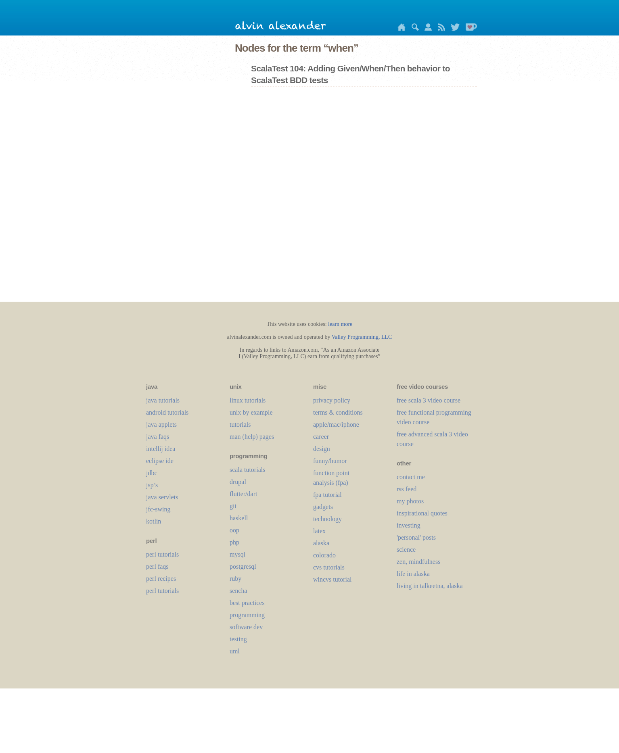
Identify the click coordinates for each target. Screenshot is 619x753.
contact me (411, 476)
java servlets (162, 497)
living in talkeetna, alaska (430, 585)
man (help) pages (252, 436)
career (321, 436)
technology (327, 518)
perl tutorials (162, 554)
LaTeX (319, 531)
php (234, 542)
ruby (235, 578)
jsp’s (152, 485)
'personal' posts (416, 537)
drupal (238, 481)
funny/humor (330, 460)
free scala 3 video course (428, 400)
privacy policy (331, 400)
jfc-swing (158, 509)
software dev (246, 627)
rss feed (406, 489)
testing (238, 639)
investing (408, 525)
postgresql (243, 566)
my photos (410, 501)
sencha (238, 590)
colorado (324, 555)
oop (234, 530)
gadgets (323, 506)
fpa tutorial (327, 494)
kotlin (153, 521)
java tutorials (163, 400)
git (233, 506)
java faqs (157, 436)
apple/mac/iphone (336, 424)
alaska (321, 543)
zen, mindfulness (418, 561)
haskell (239, 518)
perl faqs (157, 566)
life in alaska (413, 573)
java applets (161, 424)
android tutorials (167, 412)
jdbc (151, 472)
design (321, 448)
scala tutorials (247, 469)
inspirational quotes (422, 513)
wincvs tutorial (332, 579)
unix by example (251, 412)
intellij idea (160, 448)
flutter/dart (243, 493)
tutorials (240, 424)
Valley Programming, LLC (362, 337)
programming (247, 614)
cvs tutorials (329, 567)
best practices (247, 602)
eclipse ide (160, 460)
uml (235, 651)
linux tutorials (248, 400)
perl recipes (161, 578)
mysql (237, 554)
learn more (340, 324)
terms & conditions (338, 412)
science (406, 549)
